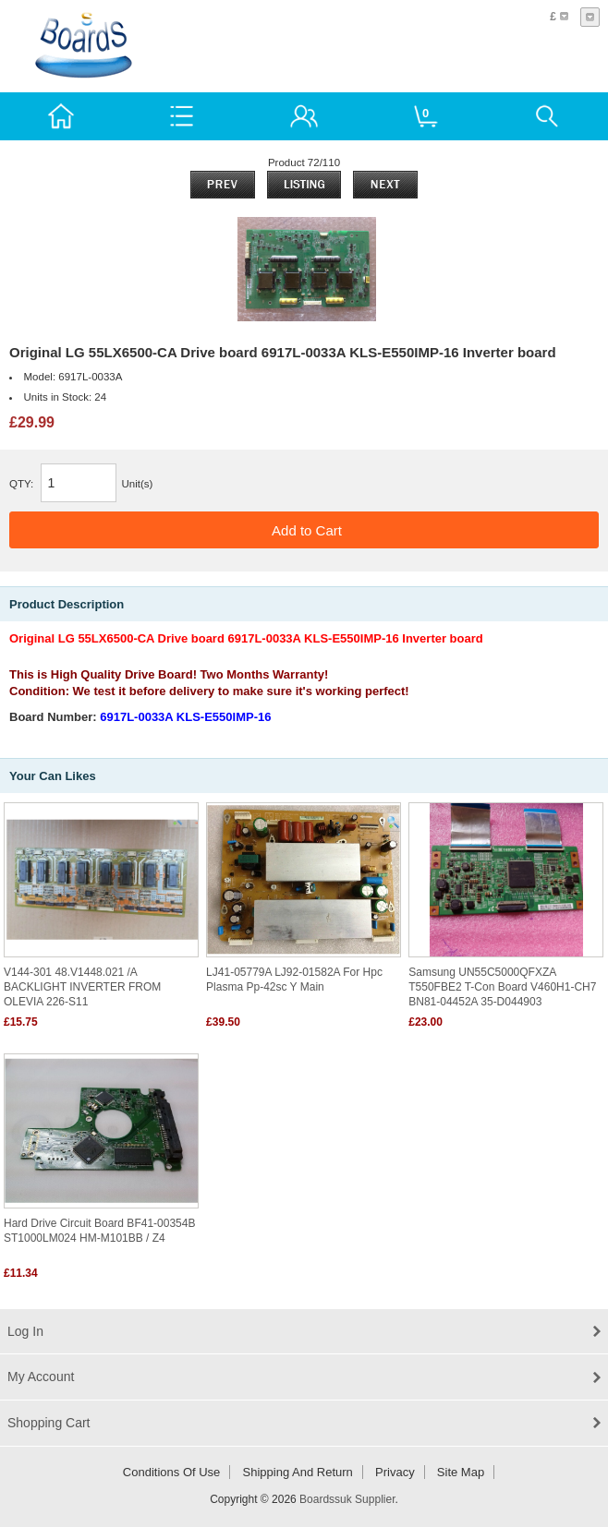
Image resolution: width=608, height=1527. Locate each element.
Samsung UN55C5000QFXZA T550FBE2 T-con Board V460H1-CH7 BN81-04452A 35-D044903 (502, 987)
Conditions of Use (172, 1472)
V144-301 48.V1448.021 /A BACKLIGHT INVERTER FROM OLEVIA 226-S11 (82, 987)
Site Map (460, 1472)
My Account (40, 1376)
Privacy (395, 1472)
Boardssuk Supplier (347, 1499)
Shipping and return (298, 1472)
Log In (25, 1331)
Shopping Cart (49, 1422)
